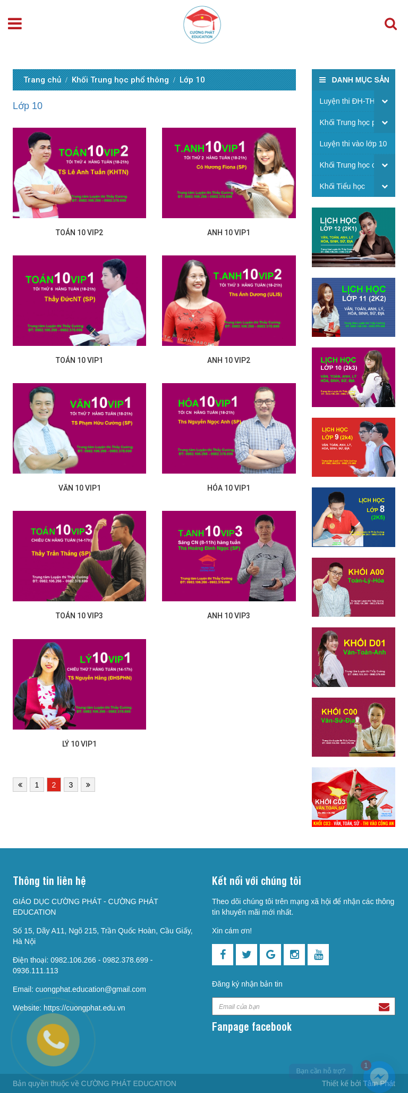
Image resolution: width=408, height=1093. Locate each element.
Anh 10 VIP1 (228, 232)
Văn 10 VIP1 (79, 488)
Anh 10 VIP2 (228, 360)
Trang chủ (42, 80)
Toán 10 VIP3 (79, 615)
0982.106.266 (73, 960)
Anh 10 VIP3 (228, 615)
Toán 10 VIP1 (79, 360)
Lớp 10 (192, 80)
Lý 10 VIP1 (79, 744)
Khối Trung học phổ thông (120, 80)
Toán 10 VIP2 (79, 232)
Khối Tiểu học (342, 186)
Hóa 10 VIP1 (228, 488)
